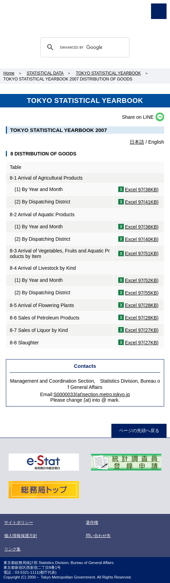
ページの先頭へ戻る (139, 430)
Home (8, 73)
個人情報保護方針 (20, 535)
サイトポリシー (18, 522)
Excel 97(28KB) (142, 305)
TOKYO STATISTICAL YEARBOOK (108, 73)
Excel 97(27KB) (142, 330)
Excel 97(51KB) (142, 253)
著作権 (92, 522)
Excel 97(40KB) (142, 239)
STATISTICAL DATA (45, 73)
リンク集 (12, 549)
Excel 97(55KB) (142, 293)
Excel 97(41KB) (142, 202)
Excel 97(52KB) (142, 280)
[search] (84, 47)
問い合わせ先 (98, 535)
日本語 (137, 142)
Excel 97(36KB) (142, 189)
